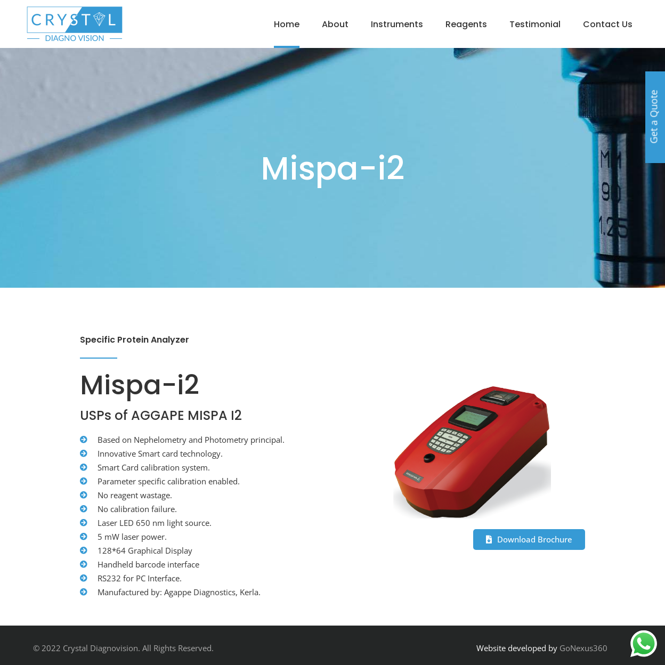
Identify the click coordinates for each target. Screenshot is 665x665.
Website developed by (516, 648)
